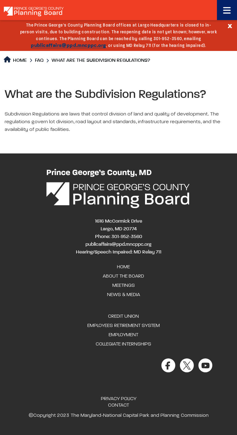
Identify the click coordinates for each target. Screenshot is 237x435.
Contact (118, 405)
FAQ (39, 60)
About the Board (123, 276)
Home (15, 59)
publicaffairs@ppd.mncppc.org (68, 45)
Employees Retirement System (123, 325)
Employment (123, 335)
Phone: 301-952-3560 (118, 236)
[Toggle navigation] (227, 10)
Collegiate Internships (123, 344)
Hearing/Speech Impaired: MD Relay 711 (118, 252)
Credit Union (123, 316)
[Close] (230, 25)
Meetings (123, 285)
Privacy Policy (118, 398)
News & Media (123, 294)
